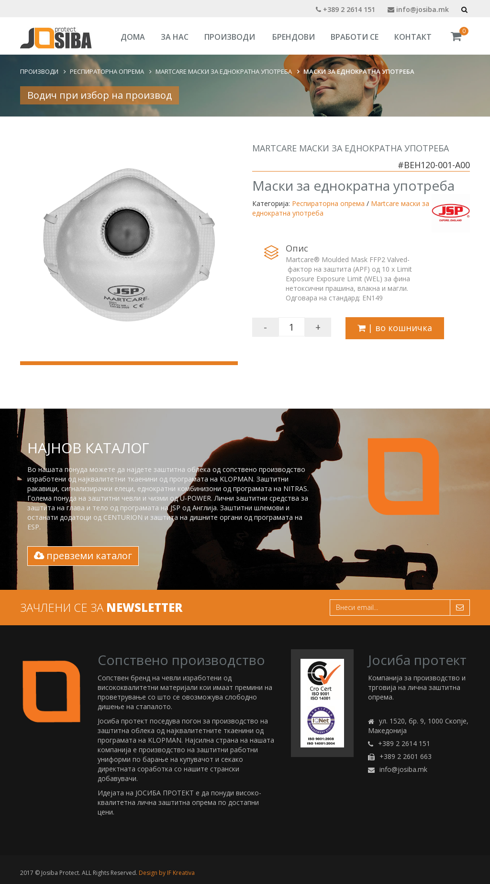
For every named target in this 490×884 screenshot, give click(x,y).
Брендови (293, 37)
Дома (133, 37)
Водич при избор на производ (99, 95)
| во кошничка (394, 327)
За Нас (175, 37)
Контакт (413, 37)
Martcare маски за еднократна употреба (224, 71)
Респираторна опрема (107, 71)
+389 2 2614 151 (345, 9)
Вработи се (355, 37)
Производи (229, 37)
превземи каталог (83, 555)
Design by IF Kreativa (167, 873)
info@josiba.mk (418, 9)
